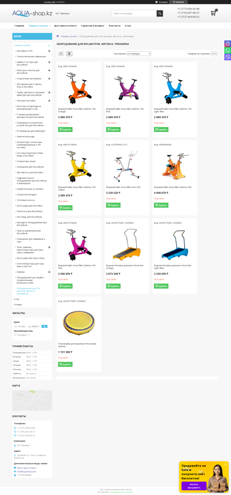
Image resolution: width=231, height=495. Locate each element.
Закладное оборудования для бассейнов (32, 223)
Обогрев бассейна (26, 100)
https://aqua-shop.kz (26, 468)
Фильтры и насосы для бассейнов (28, 71)
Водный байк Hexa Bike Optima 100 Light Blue (157, 110)
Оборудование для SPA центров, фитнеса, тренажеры (28, 291)
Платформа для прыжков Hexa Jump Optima (115, 266)
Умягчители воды (25, 136)
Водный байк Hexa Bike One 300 (75, 187)
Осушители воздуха (27, 194)
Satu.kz (129, 489)
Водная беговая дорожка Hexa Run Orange (198, 188)
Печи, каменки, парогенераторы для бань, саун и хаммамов (30, 250)
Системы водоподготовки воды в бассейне (30, 154)
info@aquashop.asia (26, 471)
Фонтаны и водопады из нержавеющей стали (29, 107)
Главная (19, 25)
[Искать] (160, 13)
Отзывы (18, 304)
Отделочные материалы (29, 78)
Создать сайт (49, 2)
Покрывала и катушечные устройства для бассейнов (30, 124)
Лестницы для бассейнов (29, 216)
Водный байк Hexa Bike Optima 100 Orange (74, 110)
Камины (21, 271)
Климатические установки (30, 188)
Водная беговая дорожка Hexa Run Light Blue (74, 266)
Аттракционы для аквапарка (31, 130)
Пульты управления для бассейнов (29, 232)
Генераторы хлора (26, 161)
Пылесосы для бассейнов (29, 211)
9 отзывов (163, 2)
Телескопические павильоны (31, 56)
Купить (67, 129)
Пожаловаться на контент (122, 492)
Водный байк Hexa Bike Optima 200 (115, 188)
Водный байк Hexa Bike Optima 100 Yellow (198, 110)
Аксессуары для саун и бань (31, 258)
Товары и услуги (38, 25)
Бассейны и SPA (25, 50)
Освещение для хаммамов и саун (31, 240)
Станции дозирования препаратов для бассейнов (30, 115)
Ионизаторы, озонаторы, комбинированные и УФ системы (29, 145)
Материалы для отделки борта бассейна (29, 85)
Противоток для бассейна (30, 172)
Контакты (115, 25)
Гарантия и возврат (92, 25)
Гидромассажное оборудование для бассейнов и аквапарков (32, 181)
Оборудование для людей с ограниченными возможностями (30, 280)
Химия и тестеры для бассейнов (27, 63)
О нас (128, 25)
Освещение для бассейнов (30, 166)
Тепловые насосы (26, 200)
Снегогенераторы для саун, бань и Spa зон (30, 265)
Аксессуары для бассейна (29, 205)
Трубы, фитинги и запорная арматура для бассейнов (30, 93)
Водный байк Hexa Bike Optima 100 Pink (157, 188)
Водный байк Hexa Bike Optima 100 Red (115, 110)
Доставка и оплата (65, 25)
